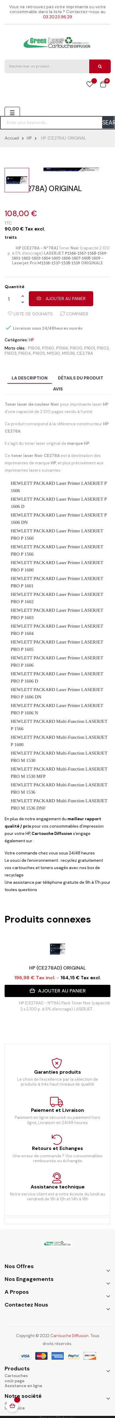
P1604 (24, 353)
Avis (58, 389)
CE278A (85, 353)
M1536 (68, 353)
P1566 (62, 348)
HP (31, 340)
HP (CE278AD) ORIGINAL (57, 968)
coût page (15, 1381)
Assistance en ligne (23, 1385)
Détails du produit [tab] (80, 378)
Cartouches (16, 1375)
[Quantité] (13, 299)
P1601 (89, 348)
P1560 (48, 348)
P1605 (39, 353)
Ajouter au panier (61, 298)
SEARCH (108, 122)
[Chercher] (57, 122)
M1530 (53, 353)
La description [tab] (30, 378)
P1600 (76, 348)
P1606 (34, 348)
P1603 (11, 353)
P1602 (103, 348)
